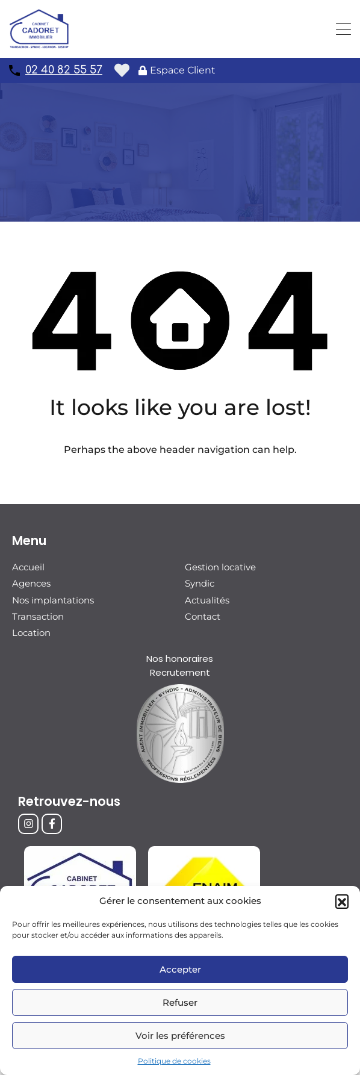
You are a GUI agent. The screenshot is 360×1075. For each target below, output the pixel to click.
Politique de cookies (174, 1060)
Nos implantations (53, 599)
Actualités (207, 599)
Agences (31, 583)
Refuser (180, 1002)
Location (31, 632)
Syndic (199, 583)
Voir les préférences (180, 1035)
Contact (202, 616)
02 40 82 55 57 (63, 70)
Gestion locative (220, 567)
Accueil (28, 567)
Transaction (38, 616)
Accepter (180, 969)
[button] (342, 901)
